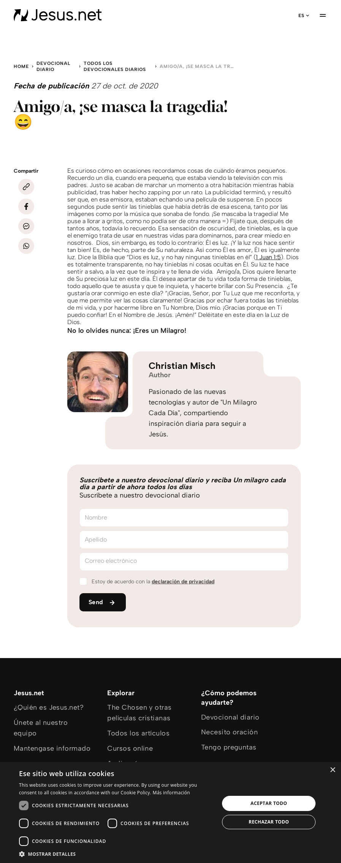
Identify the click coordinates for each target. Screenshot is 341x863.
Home (21, 66)
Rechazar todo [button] (269, 822)
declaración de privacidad (183, 581)
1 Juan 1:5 (268, 257)
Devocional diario (53, 66)
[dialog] (170, 812)
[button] (116, 853)
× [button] (332, 770)
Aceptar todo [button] (269, 803)
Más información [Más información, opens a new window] (171, 792)
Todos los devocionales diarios (115, 66)
